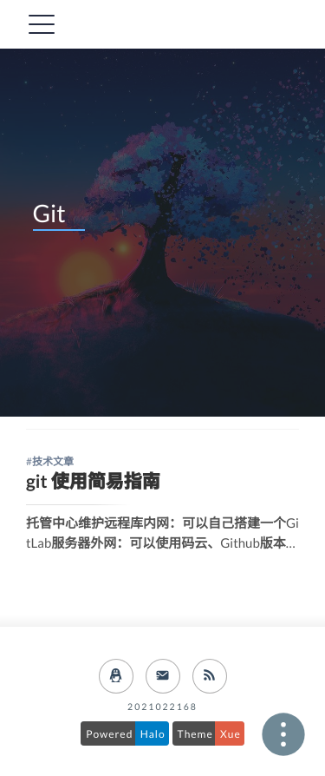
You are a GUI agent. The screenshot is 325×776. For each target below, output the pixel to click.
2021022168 (162, 707)
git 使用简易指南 (93, 481)
